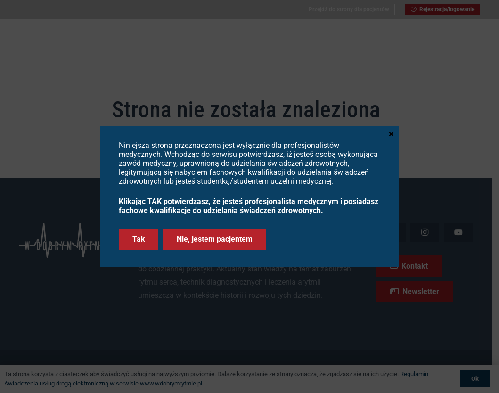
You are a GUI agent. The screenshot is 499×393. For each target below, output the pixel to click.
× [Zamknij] (391, 133)
